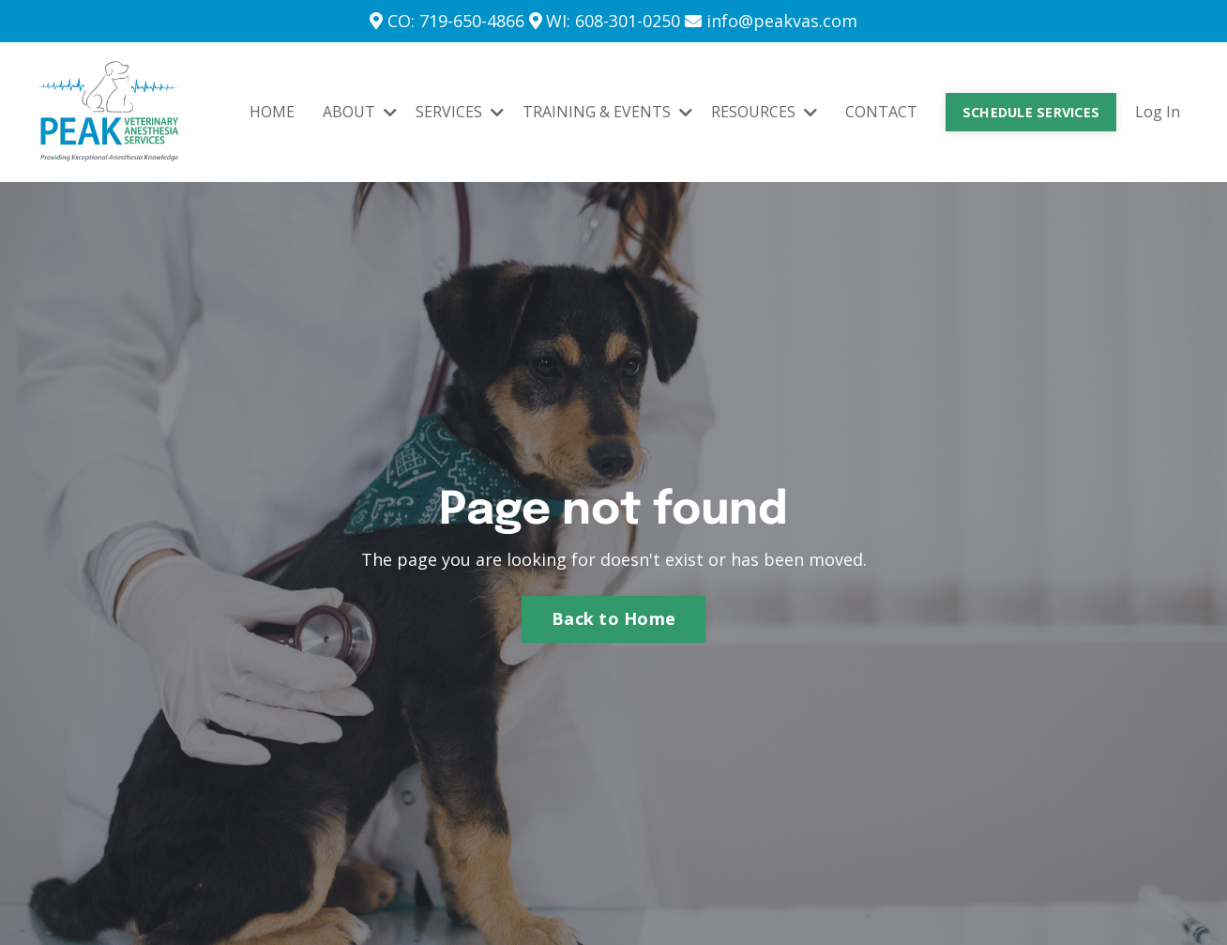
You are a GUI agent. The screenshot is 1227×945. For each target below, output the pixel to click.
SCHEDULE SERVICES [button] (1030, 112)
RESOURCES (764, 111)
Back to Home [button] (613, 618)
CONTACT (881, 111)
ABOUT (360, 111)
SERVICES (460, 111)
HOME (272, 111)
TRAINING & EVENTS (607, 111)
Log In (1157, 111)
